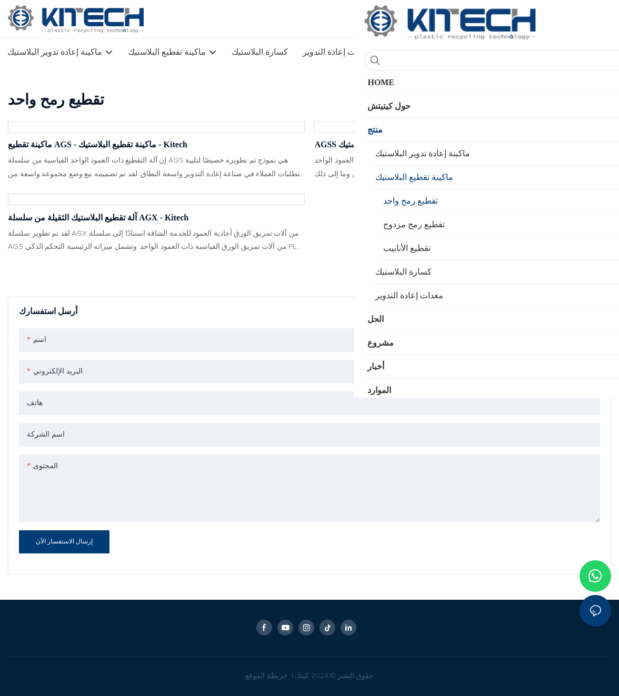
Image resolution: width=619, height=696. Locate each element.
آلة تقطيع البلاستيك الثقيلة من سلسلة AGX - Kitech (98, 218)
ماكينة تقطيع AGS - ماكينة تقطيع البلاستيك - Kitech (97, 144)
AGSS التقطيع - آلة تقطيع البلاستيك (375, 144)
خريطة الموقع (267, 676)
